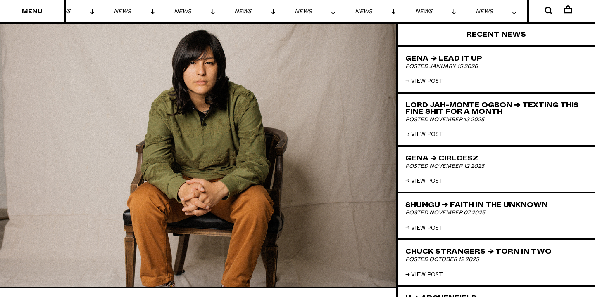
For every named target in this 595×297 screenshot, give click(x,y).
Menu (32, 11)
